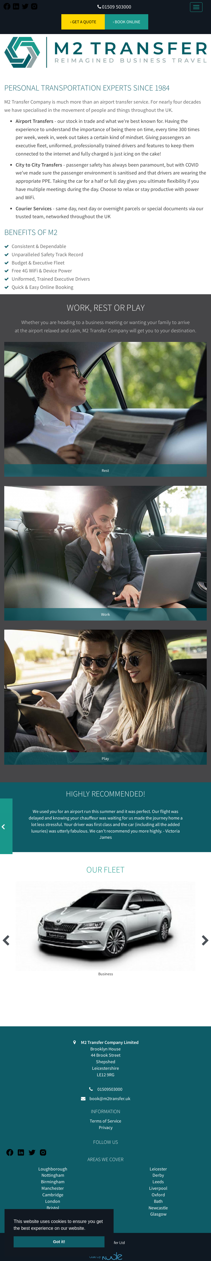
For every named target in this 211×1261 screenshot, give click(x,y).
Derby (158, 1175)
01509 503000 (116, 6)
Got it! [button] (59, 1241)
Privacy (105, 1127)
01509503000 (109, 1089)
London (52, 1201)
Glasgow (158, 1214)
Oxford (158, 1194)
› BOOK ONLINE (126, 21)
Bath (158, 1201)
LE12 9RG (105, 1074)
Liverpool (158, 1188)
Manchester (52, 1188)
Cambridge (52, 1194)
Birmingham (52, 1181)
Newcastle (158, 1207)
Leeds (158, 1181)
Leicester (158, 1169)
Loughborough (52, 1169)
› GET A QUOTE (83, 21)
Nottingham (52, 1175)
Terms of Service (105, 1121)
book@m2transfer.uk (109, 1098)
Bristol (53, 1207)
